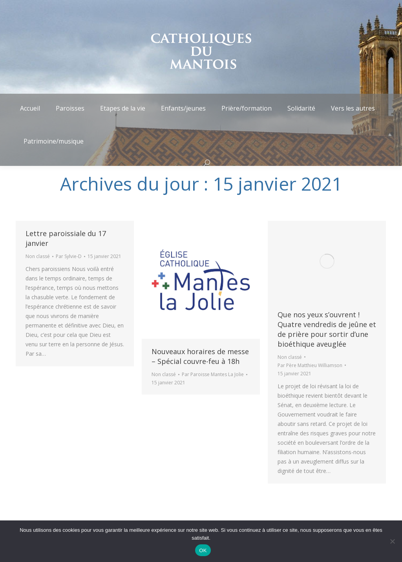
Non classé (38, 256)
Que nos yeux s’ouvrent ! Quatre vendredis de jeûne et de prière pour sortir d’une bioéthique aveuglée (327, 329)
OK (202, 550)
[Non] (392, 541)
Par (69, 256)
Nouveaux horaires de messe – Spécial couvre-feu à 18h (200, 356)
